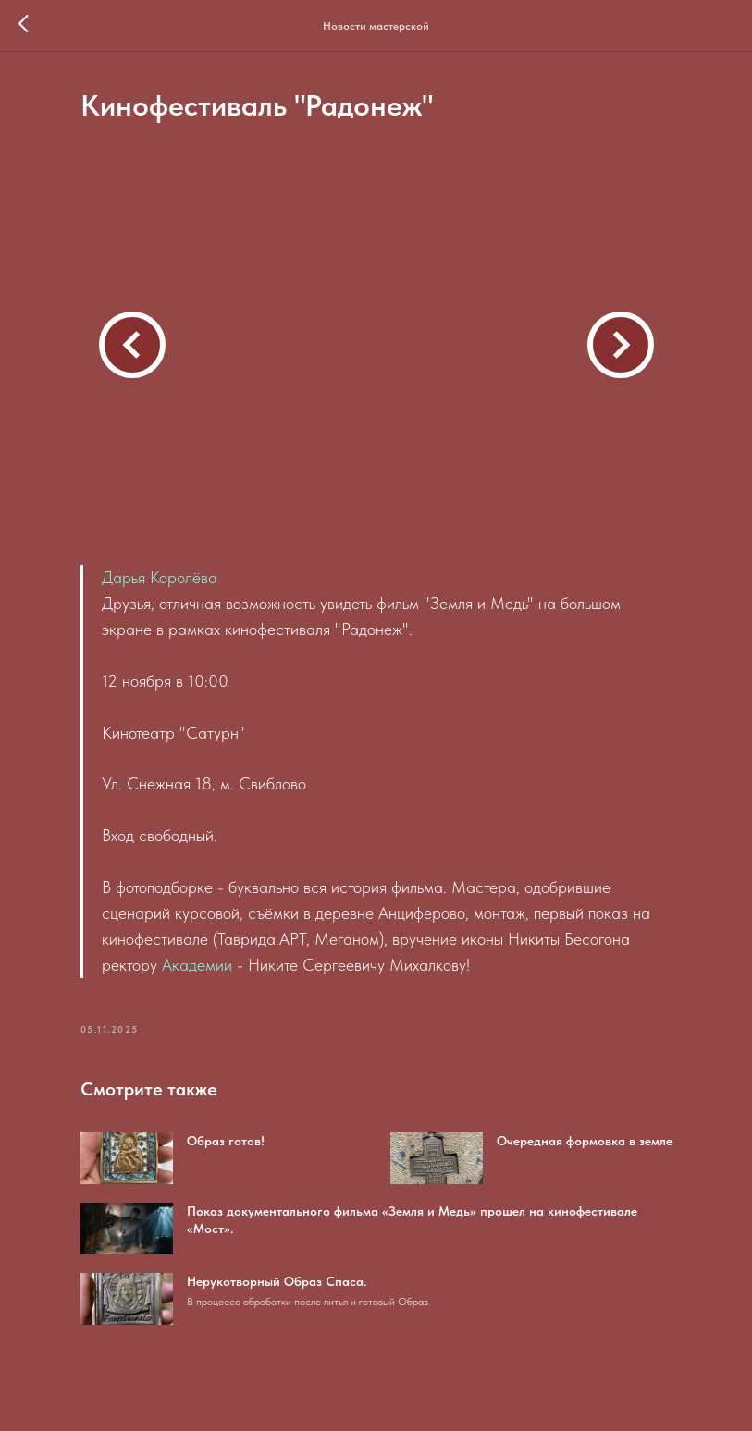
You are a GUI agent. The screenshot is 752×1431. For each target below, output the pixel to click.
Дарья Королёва (159, 577)
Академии (197, 964)
